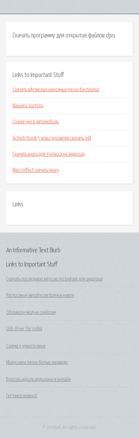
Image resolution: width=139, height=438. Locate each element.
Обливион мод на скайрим (31, 312)
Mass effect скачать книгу (36, 170)
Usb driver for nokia (24, 328)
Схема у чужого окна (25, 346)
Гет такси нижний (21, 395)
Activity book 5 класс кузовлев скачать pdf (52, 138)
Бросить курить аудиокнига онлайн (38, 379)
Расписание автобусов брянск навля (40, 295)
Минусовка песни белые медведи (37, 362)
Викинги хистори (28, 105)
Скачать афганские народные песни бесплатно (56, 89)
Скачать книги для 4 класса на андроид (48, 154)
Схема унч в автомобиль (36, 121)
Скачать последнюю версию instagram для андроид (54, 279)
